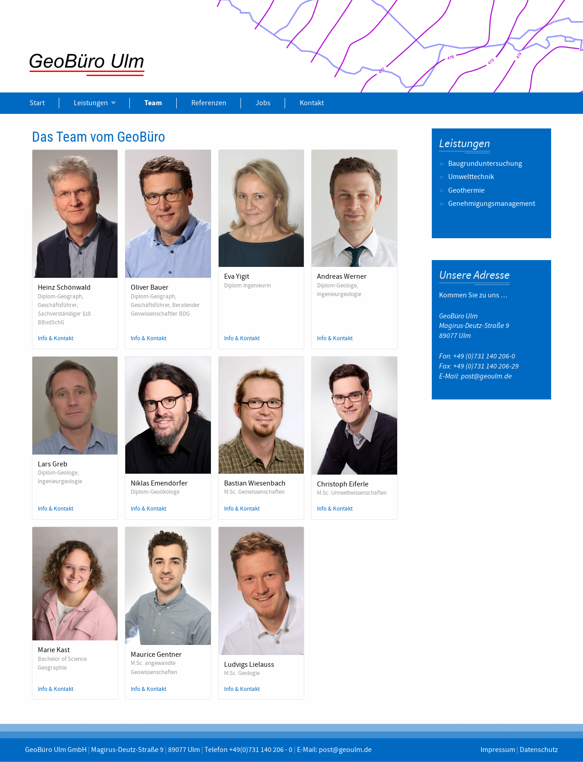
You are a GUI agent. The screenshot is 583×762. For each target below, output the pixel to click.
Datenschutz (539, 750)
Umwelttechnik (471, 176)
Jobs (263, 102)
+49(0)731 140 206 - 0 (260, 750)
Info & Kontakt (55, 338)
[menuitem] (37, 103)
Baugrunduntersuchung (485, 163)
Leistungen (91, 102)
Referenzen (208, 102)
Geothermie (466, 190)
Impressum (498, 750)
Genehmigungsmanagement (491, 203)
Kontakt (312, 102)
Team (153, 103)
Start (37, 102)
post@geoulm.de (486, 376)
